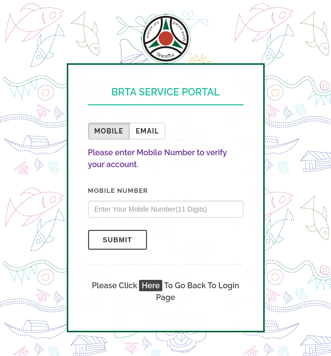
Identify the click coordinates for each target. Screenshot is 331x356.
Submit (118, 240)
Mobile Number (118, 190)
